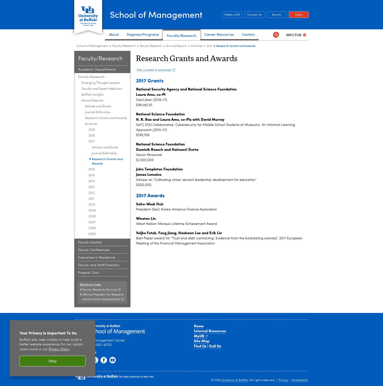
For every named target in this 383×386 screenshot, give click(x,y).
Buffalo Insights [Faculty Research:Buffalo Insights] (93, 94)
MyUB (201, 336)
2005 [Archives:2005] (92, 234)
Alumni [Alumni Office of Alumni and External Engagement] (274, 15)
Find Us (200, 346)
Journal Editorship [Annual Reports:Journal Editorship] (97, 112)
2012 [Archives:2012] (91, 193)
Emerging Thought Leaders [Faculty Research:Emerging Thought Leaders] (101, 83)
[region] (52, 348)
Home (199, 326)
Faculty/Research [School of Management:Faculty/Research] (124, 46)
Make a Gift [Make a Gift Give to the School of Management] (231, 15)
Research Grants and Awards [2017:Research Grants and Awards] (107, 161)
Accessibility (300, 380)
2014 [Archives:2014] (91, 181)
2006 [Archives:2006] (92, 228)
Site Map (201, 340)
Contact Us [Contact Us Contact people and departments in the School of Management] (253, 15)
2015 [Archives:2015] (91, 175)
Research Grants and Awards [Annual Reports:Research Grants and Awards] (106, 118)
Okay (52, 361)
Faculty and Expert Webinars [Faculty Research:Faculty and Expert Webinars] (102, 88)
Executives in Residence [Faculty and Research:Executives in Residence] (96, 257)
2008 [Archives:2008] (92, 216)
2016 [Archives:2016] (91, 169)
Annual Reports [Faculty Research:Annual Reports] (176, 46)
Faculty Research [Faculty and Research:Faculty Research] (151, 46)
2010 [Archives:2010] (91, 204)
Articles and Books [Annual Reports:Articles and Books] (98, 106)
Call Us (215, 346)
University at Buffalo (234, 380)
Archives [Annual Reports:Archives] (196, 46)
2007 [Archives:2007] (92, 222)
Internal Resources (210, 330)
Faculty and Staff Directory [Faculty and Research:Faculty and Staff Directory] (98, 265)
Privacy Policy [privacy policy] (59, 349)
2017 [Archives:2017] (209, 46)
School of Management (157, 14)
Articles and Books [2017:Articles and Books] (105, 147)
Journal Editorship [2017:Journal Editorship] (104, 153)
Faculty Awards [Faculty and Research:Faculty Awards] (90, 242)
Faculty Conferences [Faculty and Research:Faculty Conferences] (93, 250)
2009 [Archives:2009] (92, 210)
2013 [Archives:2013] (91, 187)
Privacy (283, 380)
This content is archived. (155, 70)
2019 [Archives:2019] (91, 130)
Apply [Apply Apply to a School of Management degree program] (296, 15)
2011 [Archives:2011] (91, 198)
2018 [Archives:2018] (91, 135)
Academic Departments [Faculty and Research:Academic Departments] (97, 69)
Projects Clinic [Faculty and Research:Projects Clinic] (88, 273)
